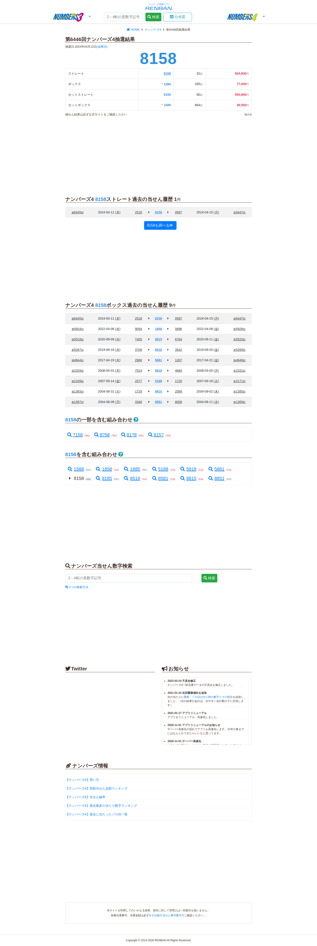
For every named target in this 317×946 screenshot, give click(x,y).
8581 (160, 478)
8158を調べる (160, 225)
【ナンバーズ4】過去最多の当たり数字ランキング (101, 805)
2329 (78, 370)
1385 (239, 391)
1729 (138, 391)
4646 (239, 360)
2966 (138, 360)
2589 (178, 391)
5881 (216, 469)
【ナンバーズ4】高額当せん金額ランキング (96, 788)
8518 (131, 478)
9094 (138, 329)
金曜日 (102, 46)
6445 (78, 212)
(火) (216, 381)
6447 (239, 212)
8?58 (102, 434)
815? (156, 434)
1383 (78, 391)
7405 (138, 339)
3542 (178, 350)
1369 (239, 402)
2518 (138, 212)
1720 (178, 381)
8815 (188, 478)
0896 (178, 329)
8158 (167, 73)
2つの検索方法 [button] (76, 587)
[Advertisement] (158, 154)
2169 (78, 381)
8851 (216, 478)
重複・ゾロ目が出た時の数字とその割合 (208, 697)
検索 (153, 17)
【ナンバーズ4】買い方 (82, 780)
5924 (78, 329)
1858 (103, 469)
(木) (117, 212)
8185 (103, 478)
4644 (78, 360)
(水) (117, 329)
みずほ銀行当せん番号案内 (165, 915)
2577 (138, 381)
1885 (131, 469)
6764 (178, 339)
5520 (239, 339)
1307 (178, 360)
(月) (216, 212)
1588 (75, 469)
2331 (239, 370)
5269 (239, 350)
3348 (138, 402)
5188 (160, 469)
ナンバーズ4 (153, 29)
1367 (78, 402)
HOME (134, 29)
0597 (178, 212)
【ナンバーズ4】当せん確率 (85, 797)
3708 (138, 350)
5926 (239, 329)
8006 (178, 402)
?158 (75, 434)
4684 (178, 370)
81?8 (129, 434)
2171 (239, 381)
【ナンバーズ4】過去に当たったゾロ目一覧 (96, 814)
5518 (78, 339)
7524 (138, 370)
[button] (71, 17)
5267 (78, 350)
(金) (216, 329)
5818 (188, 469)
